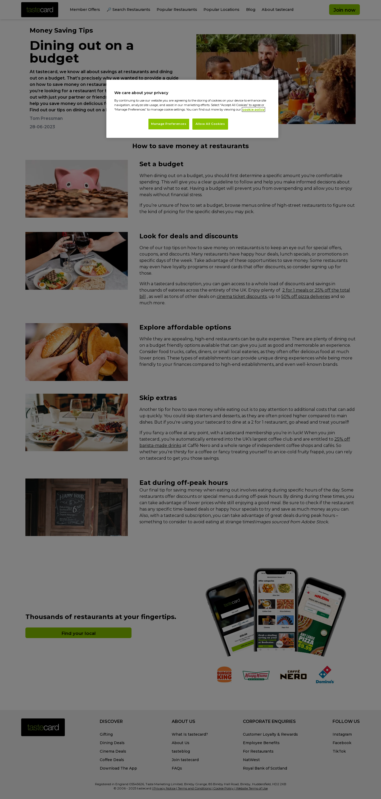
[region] (192, 109)
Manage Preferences (168, 124)
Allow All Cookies (210, 124)
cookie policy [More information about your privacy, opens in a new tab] (253, 109)
